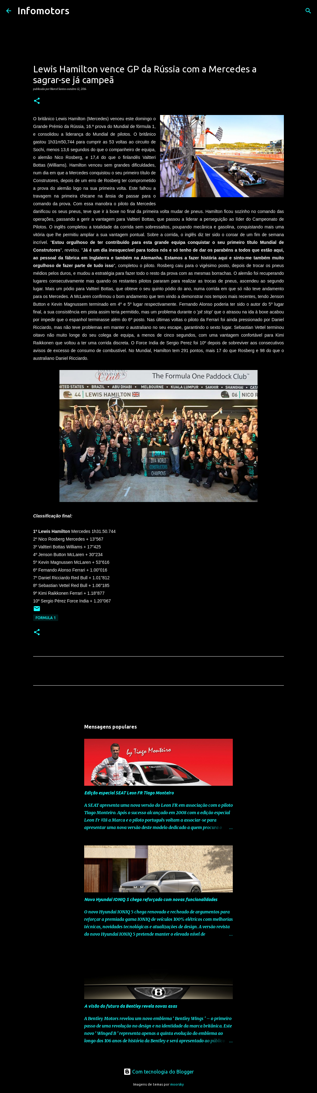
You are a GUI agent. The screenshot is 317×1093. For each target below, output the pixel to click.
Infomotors (43, 10)
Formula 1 (46, 618)
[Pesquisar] (78, 10)
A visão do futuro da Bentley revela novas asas (130, 1006)
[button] (37, 101)
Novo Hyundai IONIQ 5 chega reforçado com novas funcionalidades (150, 899)
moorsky (177, 1084)
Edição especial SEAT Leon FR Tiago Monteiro (129, 792)
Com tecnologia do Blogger (159, 1071)
